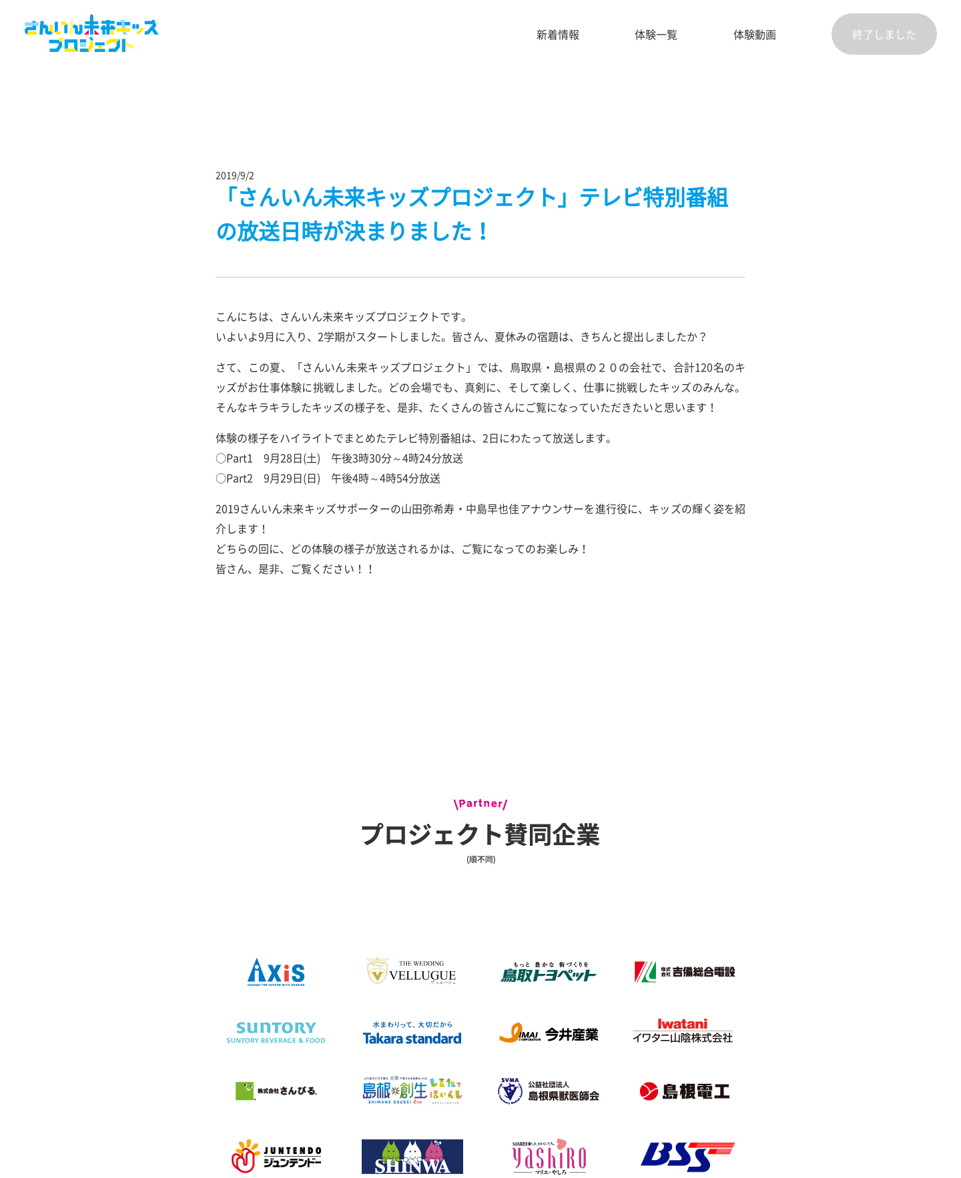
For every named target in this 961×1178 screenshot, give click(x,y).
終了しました (884, 34)
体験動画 (754, 34)
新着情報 (558, 34)
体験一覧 (656, 34)
